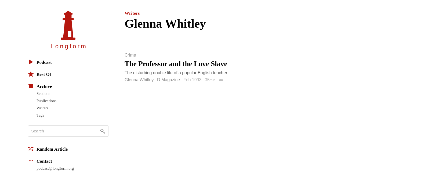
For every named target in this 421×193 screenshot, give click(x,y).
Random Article (48, 149)
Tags (40, 115)
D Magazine (168, 79)
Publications (46, 101)
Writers (42, 108)
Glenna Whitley (139, 79)
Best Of (39, 74)
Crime (130, 55)
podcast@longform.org (55, 168)
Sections (43, 93)
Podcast (40, 62)
